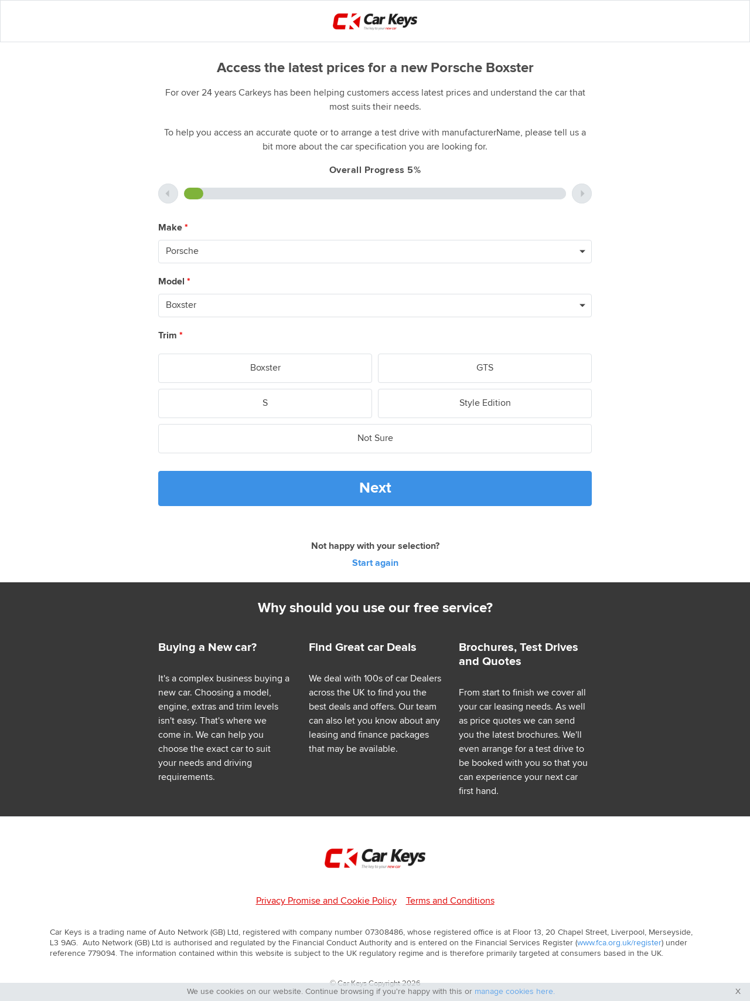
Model (174, 281)
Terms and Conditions (450, 901)
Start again (375, 563)
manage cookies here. (515, 991)
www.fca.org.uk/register (619, 943)
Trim (170, 335)
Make (173, 227)
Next (375, 488)
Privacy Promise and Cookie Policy (326, 901)
